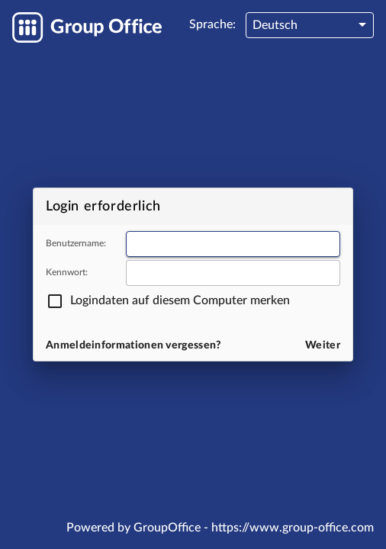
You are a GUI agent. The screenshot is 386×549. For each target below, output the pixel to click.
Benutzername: (76, 243)
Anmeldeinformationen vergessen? (134, 345)
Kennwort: (67, 272)
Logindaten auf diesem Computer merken (180, 300)
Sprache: (212, 24)
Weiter (322, 345)
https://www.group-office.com (292, 528)
